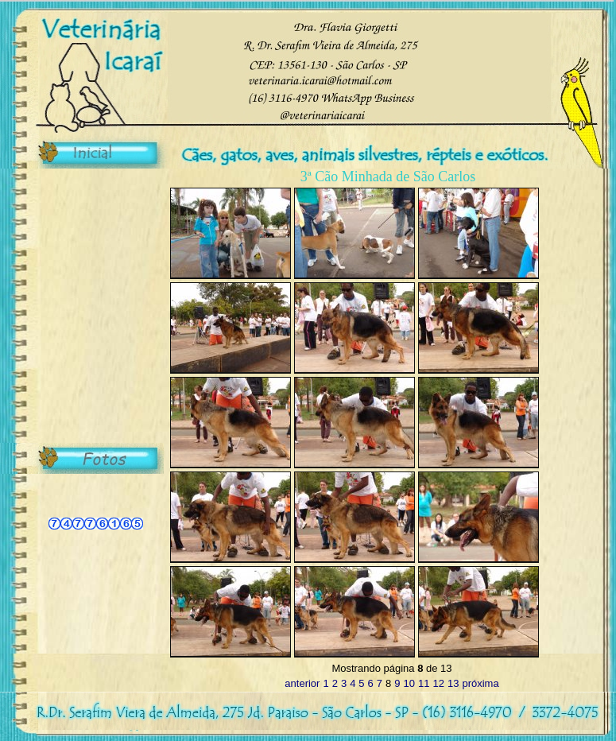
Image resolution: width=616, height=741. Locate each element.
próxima (480, 683)
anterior (302, 683)
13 (453, 683)
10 (409, 683)
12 (438, 683)
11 (423, 683)
